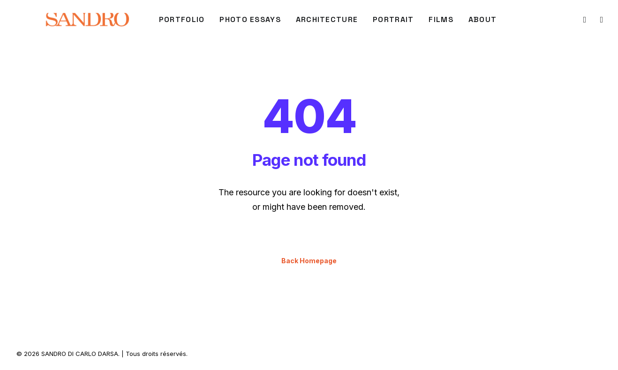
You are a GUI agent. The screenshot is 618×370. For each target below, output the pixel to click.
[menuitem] (181, 19)
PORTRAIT (393, 19)
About (482, 19)
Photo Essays (249, 19)
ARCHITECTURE (327, 19)
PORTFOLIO (182, 19)
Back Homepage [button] (309, 261)
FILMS (441, 19)
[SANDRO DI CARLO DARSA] (87, 20)
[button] (584, 19)
